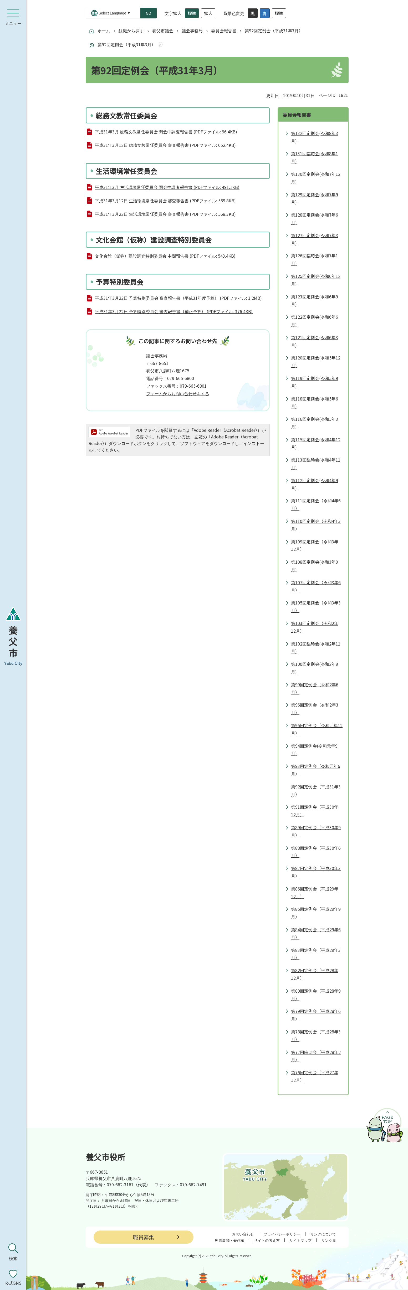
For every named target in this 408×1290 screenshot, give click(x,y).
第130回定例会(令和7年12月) (315, 178)
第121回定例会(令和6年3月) (314, 341)
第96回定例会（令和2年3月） (314, 709)
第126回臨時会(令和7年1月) (314, 259)
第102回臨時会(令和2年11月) (315, 647)
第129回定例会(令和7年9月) (314, 198)
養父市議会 (162, 30)
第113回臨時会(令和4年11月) (315, 464)
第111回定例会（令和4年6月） (316, 504)
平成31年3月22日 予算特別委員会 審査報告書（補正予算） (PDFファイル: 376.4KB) (174, 311)
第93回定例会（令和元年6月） (315, 770)
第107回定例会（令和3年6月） (316, 586)
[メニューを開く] (13, 17)
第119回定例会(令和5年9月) (314, 382)
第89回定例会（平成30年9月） (316, 831)
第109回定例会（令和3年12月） (314, 545)
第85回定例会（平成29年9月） (316, 913)
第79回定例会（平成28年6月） (316, 1015)
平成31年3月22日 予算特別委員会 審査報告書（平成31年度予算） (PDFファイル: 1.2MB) (178, 298)
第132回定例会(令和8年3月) (314, 137)
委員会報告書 (223, 30)
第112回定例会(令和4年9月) (314, 484)
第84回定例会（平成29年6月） (316, 933)
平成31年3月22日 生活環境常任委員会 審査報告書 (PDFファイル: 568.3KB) (165, 214)
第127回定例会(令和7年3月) (314, 239)
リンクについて (323, 1234)
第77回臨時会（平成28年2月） (316, 1056)
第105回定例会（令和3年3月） (316, 606)
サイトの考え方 (267, 1240)
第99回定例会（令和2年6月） (314, 688)
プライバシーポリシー (282, 1234)
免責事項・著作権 (229, 1240)
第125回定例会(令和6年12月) (315, 280)
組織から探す (131, 30)
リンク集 (328, 1240)
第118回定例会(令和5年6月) (314, 402)
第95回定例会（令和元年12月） (317, 729)
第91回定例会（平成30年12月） (314, 811)
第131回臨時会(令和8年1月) (314, 157)
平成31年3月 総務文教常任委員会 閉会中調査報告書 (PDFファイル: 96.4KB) (166, 131)
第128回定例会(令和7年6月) (314, 219)
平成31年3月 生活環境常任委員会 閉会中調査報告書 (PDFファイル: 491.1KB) (167, 187)
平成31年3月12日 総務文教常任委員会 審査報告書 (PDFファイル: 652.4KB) (165, 145)
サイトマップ (300, 1240)
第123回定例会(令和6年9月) (314, 300)
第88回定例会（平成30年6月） (316, 852)
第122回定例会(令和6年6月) (314, 321)
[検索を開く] (13, 1252)
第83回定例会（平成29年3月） (316, 954)
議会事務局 (192, 30)
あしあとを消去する (159, 44)
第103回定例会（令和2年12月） (314, 627)
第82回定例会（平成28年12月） (314, 974)
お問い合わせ (243, 1234)
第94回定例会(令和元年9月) (314, 750)
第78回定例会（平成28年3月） (316, 1035)
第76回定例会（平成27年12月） (314, 1076)
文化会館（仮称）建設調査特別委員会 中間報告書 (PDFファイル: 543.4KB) (165, 256)
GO (148, 13)
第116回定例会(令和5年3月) (314, 423)
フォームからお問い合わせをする (177, 393)
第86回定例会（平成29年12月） (314, 892)
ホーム (104, 30)
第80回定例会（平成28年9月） (316, 995)
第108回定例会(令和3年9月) (314, 566)
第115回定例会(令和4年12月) (315, 443)
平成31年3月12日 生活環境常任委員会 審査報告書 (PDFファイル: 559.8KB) (165, 200)
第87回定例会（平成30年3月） (316, 872)
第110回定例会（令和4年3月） (316, 525)
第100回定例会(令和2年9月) (314, 668)
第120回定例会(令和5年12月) (315, 361)
